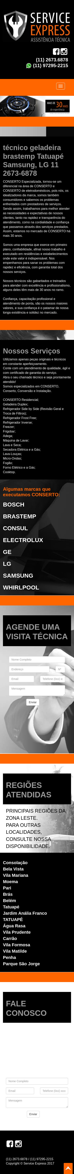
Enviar (33, 702)
